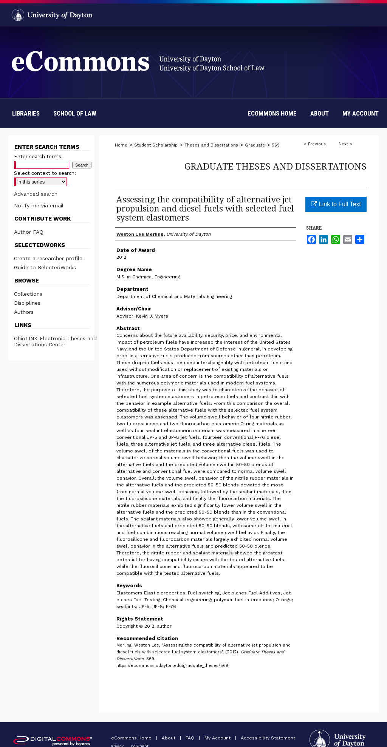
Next (343, 144)
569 (276, 145)
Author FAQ (28, 232)
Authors (24, 312)
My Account (218, 738)
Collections (28, 294)
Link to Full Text (336, 204)
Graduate (255, 145)
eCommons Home (132, 738)
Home (121, 145)
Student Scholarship (156, 145)
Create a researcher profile (48, 258)
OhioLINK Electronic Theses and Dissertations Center (55, 341)
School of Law (74, 113)
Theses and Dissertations (211, 145)
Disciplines (27, 303)
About (169, 738)
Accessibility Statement (268, 738)
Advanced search (35, 194)
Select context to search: (45, 173)
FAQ (191, 738)
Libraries (26, 113)
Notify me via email (38, 205)
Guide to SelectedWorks (45, 267)
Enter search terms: (38, 156)
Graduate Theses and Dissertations (275, 166)
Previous (317, 144)
